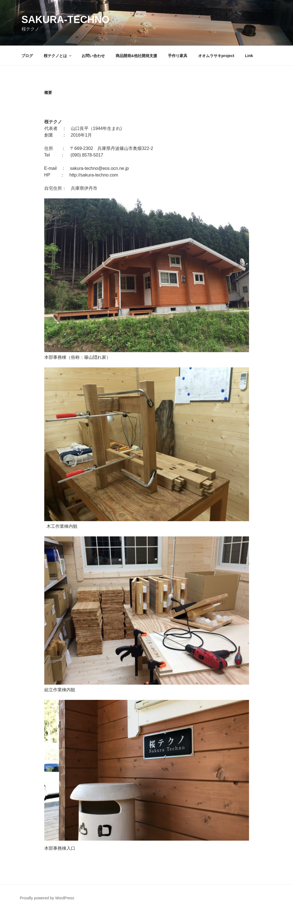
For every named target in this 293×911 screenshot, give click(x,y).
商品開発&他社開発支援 (136, 55)
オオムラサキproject (216, 55)
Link (249, 55)
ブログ (27, 55)
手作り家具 (177, 55)
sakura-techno (66, 19)
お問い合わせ (93, 55)
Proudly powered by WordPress (47, 898)
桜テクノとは (58, 55)
